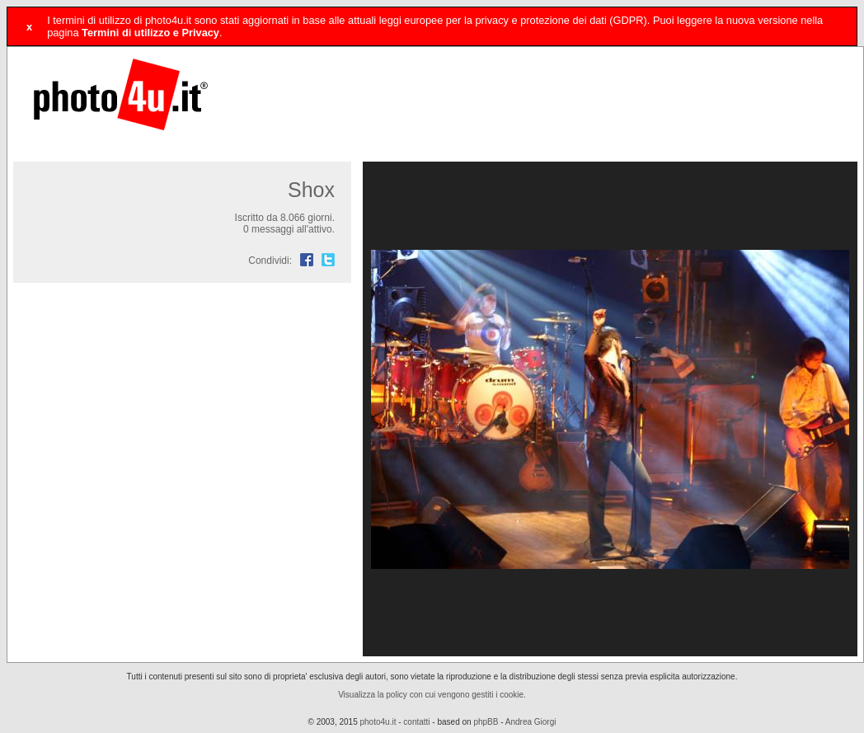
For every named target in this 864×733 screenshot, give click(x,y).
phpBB (485, 721)
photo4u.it (378, 721)
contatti (416, 721)
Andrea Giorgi (530, 721)
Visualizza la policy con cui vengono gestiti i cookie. (432, 694)
